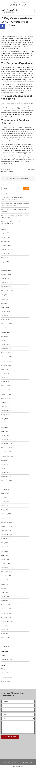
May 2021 (5, 427)
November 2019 (7, 485)
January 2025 (6, 274)
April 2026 (5, 233)
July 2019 (5, 497)
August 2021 (6, 414)
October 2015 (6, 646)
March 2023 (6, 344)
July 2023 (5, 336)
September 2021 (7, 410)
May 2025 (5, 257)
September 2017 (7, 580)
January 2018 (6, 563)
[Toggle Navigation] (32, 11)
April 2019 (5, 509)
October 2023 (6, 328)
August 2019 (6, 493)
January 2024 (6, 319)
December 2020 (7, 443)
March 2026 (6, 237)
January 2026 (6, 245)
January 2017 (6, 605)
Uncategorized (7, 659)
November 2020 (7, 448)
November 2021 (7, 402)
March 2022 (6, 386)
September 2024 (7, 291)
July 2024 (5, 295)
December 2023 (7, 324)
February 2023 (6, 348)
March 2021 (5, 435)
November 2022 (7, 361)
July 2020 (5, 460)
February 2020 (6, 476)
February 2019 (6, 514)
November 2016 (7, 613)
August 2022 (6, 369)
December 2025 (7, 249)
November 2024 (7, 282)
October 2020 (6, 452)
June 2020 (5, 464)
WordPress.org (7, 681)
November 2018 (7, 526)
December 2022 (7, 357)
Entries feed (6, 673)
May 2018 (5, 551)
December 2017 (7, 567)
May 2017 (5, 588)
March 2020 (6, 472)
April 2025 (5, 262)
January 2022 (6, 394)
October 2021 (6, 406)
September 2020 (7, 456)
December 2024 (7, 278)
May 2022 (5, 377)
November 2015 (7, 642)
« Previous (4, 31)
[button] (2, 26)
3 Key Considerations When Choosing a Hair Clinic (16, 21)
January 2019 (6, 518)
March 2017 (5, 596)
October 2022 (6, 365)
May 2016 (5, 629)
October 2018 (6, 530)
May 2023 (5, 340)
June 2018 (5, 547)
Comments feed (7, 677)
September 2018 (7, 534)
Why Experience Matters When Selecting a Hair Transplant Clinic (15, 204)
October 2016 (6, 617)
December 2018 (7, 522)
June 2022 (5, 373)
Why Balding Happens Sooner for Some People (14, 210)
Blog (3, 655)
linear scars (11, 55)
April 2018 (5, 555)
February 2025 (6, 270)
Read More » (31, 169)
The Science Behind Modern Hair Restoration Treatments (12, 198)
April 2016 (5, 633)
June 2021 (5, 423)
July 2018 (5, 543)
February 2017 (6, 600)
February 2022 (6, 390)
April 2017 (5, 592)
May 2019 (5, 505)
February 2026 (6, 241)
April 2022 (5, 381)
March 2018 (6, 559)
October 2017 (6, 576)
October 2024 (6, 286)
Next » (32, 31)
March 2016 (5, 638)
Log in (4, 669)
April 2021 (5, 431)
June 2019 (5, 501)
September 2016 (7, 621)
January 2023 (6, 352)
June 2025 (5, 253)
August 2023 (6, 332)
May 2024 (5, 303)
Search (26, 188)
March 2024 (6, 311)
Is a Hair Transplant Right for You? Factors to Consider (15, 216)
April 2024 (5, 307)
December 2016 (7, 609)
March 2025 (6, 266)
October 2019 (6, 489)
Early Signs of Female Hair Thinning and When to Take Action (14, 222)
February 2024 (6, 315)
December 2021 (7, 398)
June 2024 (5, 299)
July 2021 (5, 419)
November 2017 (7, 571)
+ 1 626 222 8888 (18, 2)
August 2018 (6, 538)
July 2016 (5, 625)
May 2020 (5, 468)
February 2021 (6, 439)
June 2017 (5, 584)
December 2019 (7, 481)
